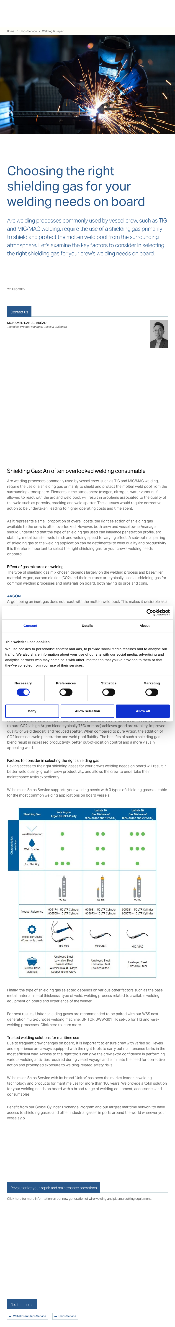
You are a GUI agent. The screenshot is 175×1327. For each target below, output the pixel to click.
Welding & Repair (53, 31)
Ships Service (28, 31)
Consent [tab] (30, 626)
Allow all (143, 711)
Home (10, 31)
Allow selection (87, 711)
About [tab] (145, 626)
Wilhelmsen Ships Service (29, 1316)
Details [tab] (87, 626)
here (53, 1024)
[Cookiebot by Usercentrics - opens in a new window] (150, 612)
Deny (32, 711)
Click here (14, 1199)
